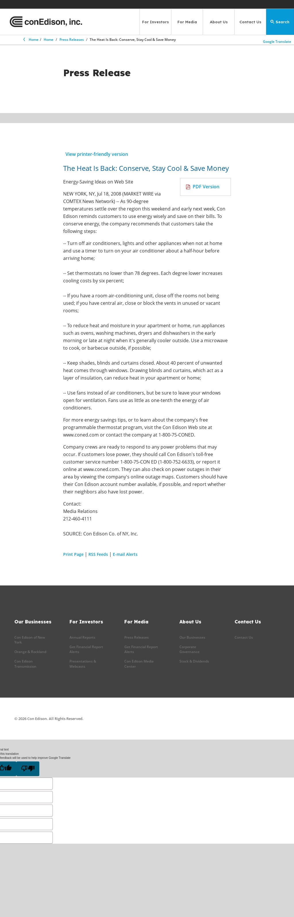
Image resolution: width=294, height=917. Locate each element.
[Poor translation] (27, 768)
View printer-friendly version (96, 154)
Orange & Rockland (30, 651)
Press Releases (71, 39)
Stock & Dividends (194, 661)
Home (30, 39)
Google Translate (277, 41)
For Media (187, 22)
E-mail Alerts (125, 554)
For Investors (155, 22)
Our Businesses (192, 637)
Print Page (73, 554)
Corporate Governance (189, 649)
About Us (219, 22)
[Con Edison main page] (46, 22)
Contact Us (250, 22)
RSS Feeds (98, 554)
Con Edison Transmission (25, 664)
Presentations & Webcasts (82, 664)
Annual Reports (82, 637)
